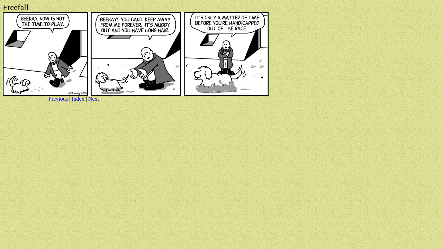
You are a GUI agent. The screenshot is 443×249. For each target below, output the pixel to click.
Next (93, 99)
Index (78, 99)
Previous (58, 99)
